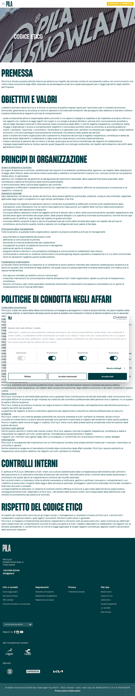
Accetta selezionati (67, 376)
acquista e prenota (120, 4)
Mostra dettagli (114, 368)
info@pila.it (8, 574)
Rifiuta (27, 376)
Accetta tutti (107, 376)
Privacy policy (61, 691)
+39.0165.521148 (11, 571)
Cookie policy (74, 691)
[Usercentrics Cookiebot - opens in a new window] (115, 318)
